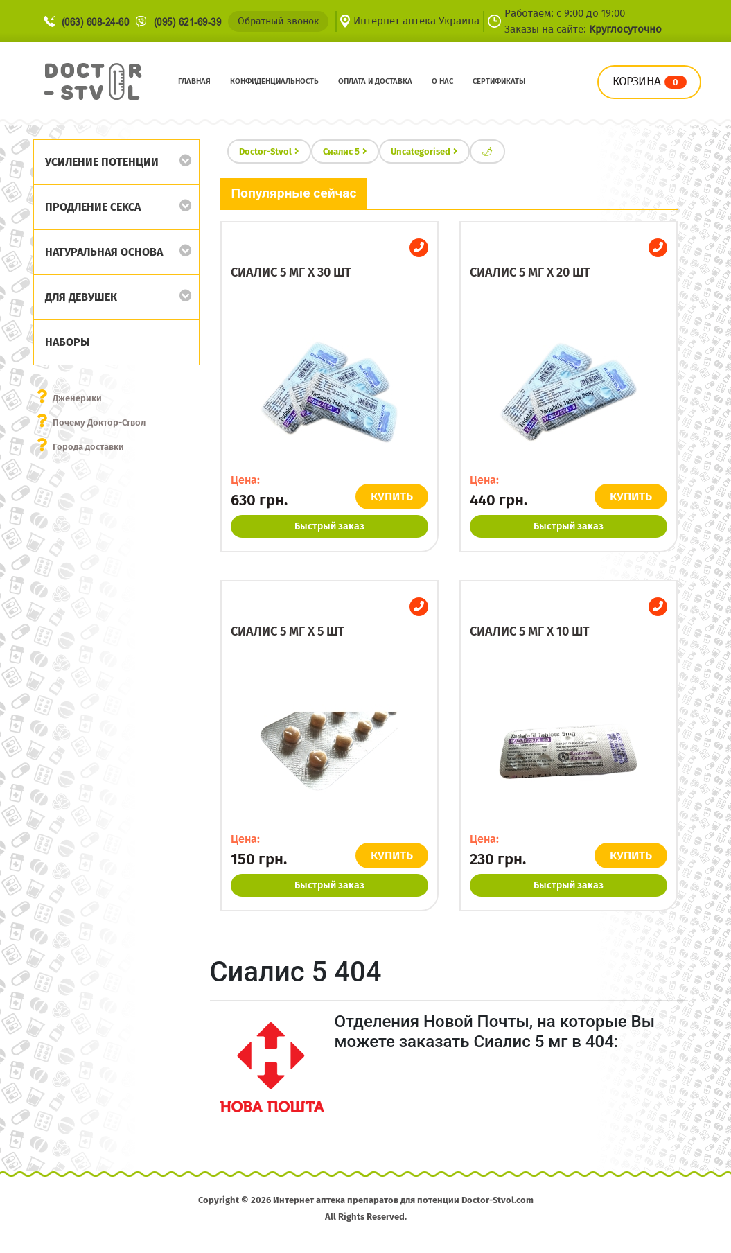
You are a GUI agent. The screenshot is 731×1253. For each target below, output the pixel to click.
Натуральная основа (104, 252)
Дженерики (77, 398)
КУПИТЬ (392, 496)
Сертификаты (499, 81)
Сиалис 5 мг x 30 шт (291, 272)
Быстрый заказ (329, 526)
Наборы (67, 342)
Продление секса (93, 206)
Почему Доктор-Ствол (99, 422)
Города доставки (88, 446)
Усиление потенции (102, 161)
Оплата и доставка (375, 81)
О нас (442, 81)
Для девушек (81, 297)
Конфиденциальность (274, 81)
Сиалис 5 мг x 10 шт (530, 631)
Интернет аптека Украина (416, 21)
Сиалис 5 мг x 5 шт (287, 631)
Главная (194, 81)
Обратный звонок (278, 21)
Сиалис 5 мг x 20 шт (530, 272)
